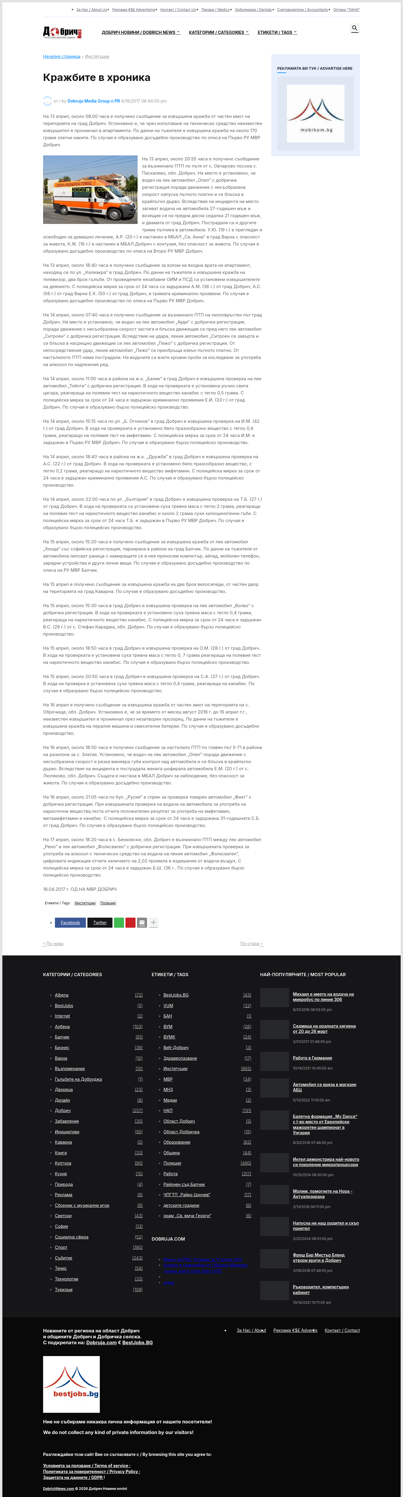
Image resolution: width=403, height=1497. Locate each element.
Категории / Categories (216, 32)
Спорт (99, 1247)
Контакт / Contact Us (178, 9)
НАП (208, 1111)
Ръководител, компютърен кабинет (321, 1289)
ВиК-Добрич (208, 1048)
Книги (99, 1153)
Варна (99, 1058)
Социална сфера (99, 1237)
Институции (97, 56)
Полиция (107, 903)
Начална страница (61, 56)
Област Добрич (208, 1121)
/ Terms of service (86, 1465)
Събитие (99, 1258)
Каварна (99, 1142)
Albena (99, 995)
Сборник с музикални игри (99, 1205)
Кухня (99, 1174)
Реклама (99, 1195)
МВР (208, 1079)
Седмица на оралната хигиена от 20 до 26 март (324, 1028)
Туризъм (99, 1290)
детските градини (208, 1205)
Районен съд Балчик (208, 1184)
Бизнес (99, 1048)
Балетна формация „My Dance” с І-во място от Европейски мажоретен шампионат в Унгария (325, 1124)
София (99, 1226)
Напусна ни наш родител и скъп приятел (326, 1225)
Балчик (99, 1037)
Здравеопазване (208, 1058)
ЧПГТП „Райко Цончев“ (208, 1195)
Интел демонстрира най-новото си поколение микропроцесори (326, 1162)
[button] (355, 28)
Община (208, 1153)
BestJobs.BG (208, 995)
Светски (99, 1216)
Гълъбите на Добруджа (99, 1079)
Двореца (99, 1090)
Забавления (99, 1121)
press (169, 1282)
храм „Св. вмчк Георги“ (208, 1216)
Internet (99, 1016)
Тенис (99, 1268)
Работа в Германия (312, 1057)
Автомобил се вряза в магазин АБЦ (324, 1087)
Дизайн (99, 1100)
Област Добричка (208, 1132)
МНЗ (208, 1090)
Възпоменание (99, 1069)
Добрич (99, 1111)
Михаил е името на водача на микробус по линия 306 (323, 997)
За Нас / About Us (91, 9)
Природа (99, 1184)
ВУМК (208, 1037)
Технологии (99, 1279)
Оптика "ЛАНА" (346, 9)
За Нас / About (251, 1330)
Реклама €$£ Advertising (133, 9)
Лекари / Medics (215, 9)
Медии (208, 1100)
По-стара (249, 943)
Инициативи (99, 1132)
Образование (208, 1142)
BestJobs (99, 1006)
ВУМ (208, 1027)
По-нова (54, 943)
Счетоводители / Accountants (302, 9)
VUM (208, 1006)
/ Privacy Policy (91, 1471)
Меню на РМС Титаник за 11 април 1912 (203, 1259)
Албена (99, 1027)
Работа (208, 1174)
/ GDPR (73, 1477)
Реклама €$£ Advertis (295, 1330)
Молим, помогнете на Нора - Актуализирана (323, 1194)
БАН (208, 1016)
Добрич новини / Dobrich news (138, 32)
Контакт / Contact (342, 1330)
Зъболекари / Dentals (253, 9)
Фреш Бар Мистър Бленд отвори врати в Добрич (319, 1257)
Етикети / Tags (275, 32)
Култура (99, 1163)
